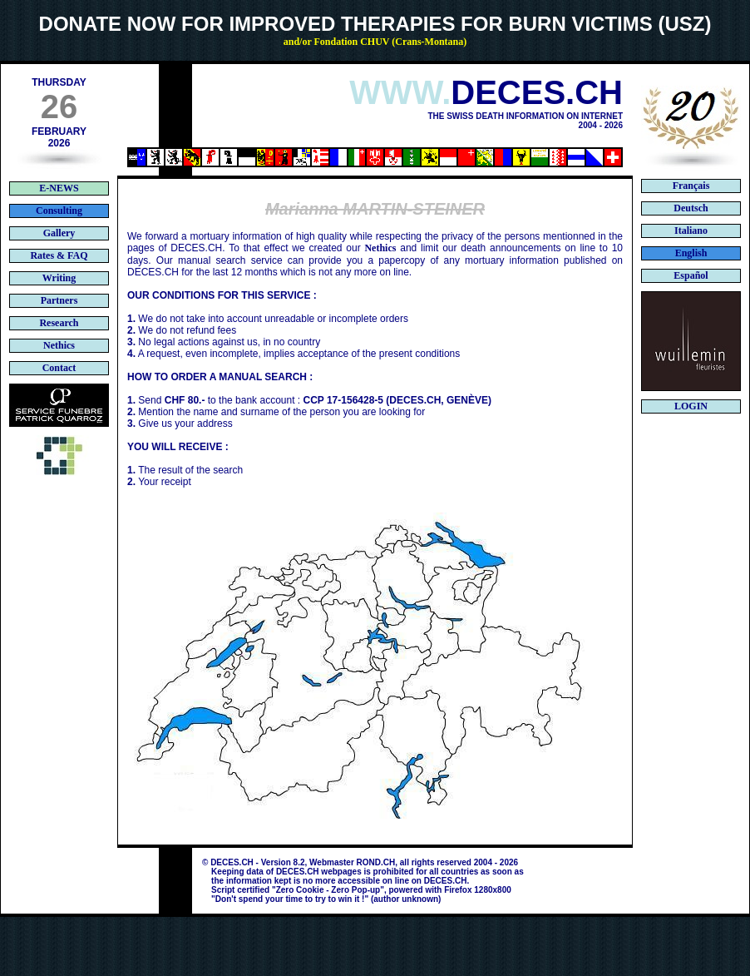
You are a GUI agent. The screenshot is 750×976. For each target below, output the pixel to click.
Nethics (380, 248)
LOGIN (691, 406)
